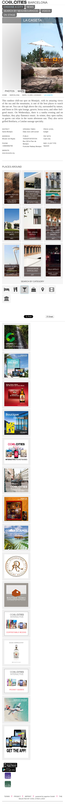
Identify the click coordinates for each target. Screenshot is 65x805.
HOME (4, 95)
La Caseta (48, 95)
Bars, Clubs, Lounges (31, 95)
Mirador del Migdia (8, 139)
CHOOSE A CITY (13, 7)
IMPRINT (28, 796)
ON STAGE (9, 15)
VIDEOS (46, 11)
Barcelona (15, 95)
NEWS (30, 7)
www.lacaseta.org (8, 153)
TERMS (7, 796)
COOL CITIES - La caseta (14, 2)
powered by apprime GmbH (45, 796)
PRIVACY (17, 796)
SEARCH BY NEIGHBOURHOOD (21, 11)
